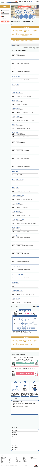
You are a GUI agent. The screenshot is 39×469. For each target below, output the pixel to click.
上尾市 (29, 29)
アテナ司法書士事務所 (15, 84)
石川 (24, 320)
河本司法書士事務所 (15, 250)
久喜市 (13, 30)
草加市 (25, 29)
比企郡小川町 (17, 34)
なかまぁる (17, 460)
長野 (21, 320)
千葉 (23, 319)
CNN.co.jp (10, 458)
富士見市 (36, 30)
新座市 (34, 29)
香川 (26, 324)
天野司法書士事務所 (15, 100)
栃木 (27, 319)
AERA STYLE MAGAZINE (18, 461)
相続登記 (19, 40)
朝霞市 (21, 30)
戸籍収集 (26, 40)
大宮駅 (13, 350)
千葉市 (25, 329)
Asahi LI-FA (24, 460)
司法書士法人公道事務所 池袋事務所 (18, 195)
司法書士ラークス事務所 (16, 92)
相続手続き (13, 40)
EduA (1, 459)
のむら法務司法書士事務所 (16, 258)
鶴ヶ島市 (18, 33)
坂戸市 (30, 30)
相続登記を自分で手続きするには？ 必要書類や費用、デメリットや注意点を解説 (21, 422)
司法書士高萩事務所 (15, 68)
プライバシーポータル (30, 465)
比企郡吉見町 (28, 34)
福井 (26, 320)
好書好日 (17, 459)
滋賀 (24, 323)
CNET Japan (10, 457)
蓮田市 (13, 33)
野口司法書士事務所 (15, 124)
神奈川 (20, 319)
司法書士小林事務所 (15, 155)
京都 (21, 323)
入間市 (15, 30)
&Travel (4, 458)
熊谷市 (32, 29)
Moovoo (2, 460)
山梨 (19, 320)
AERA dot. (10, 460)
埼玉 (21, 319)
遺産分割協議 (29, 40)
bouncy (9, 461)
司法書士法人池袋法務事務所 (16, 266)
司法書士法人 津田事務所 (16, 60)
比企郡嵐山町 (13, 34)
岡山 (19, 324)
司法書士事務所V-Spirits (16, 298)
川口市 (16, 29)
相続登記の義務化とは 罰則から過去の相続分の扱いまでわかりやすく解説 (20, 418)
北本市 (20, 33)
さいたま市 (13, 29)
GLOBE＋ (17, 458)
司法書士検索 (32, 1)
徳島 (28, 324)
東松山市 (33, 30)
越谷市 (22, 29)
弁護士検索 (25, 1)
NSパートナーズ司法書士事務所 (17, 140)
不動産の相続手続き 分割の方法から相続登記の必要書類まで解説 (19, 420)
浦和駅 (15, 350)
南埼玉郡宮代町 (33, 33)
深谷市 (17, 30)
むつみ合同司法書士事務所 (16, 108)
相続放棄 (16, 40)
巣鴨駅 (21, 133)
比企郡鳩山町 (31, 34)
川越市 (18, 29)
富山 (23, 320)
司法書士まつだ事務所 (15, 116)
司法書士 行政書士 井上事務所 (17, 290)
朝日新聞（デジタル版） (3, 457)
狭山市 (36, 29)
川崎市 (23, 329)
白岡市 (26, 33)
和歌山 (27, 323)
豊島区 (17, 93)
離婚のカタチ (2, 462)
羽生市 (15, 33)
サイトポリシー (8, 465)
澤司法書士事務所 (15, 171)
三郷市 (19, 30)
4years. (24, 457)
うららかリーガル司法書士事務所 (17, 274)
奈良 (23, 323)
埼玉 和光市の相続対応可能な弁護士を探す (25, 362)
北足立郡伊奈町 (29, 33)
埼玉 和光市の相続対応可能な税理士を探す (25, 373)
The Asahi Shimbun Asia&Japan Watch (33, 458)
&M (1, 458)
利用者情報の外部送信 (24, 465)
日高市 (24, 33)
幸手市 (22, 33)
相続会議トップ (21, 1)
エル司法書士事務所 (15, 235)
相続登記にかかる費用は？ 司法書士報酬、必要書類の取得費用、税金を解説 (21, 424)
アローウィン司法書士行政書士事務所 (18, 219)
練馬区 (17, 228)
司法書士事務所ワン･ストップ (17, 53)
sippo (16, 457)
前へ (34, 306)
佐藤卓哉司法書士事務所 (16, 227)
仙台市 (18, 329)
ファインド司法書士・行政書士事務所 (18, 179)
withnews (2, 461)
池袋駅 (21, 93)
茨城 (25, 319)
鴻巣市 (26, 30)
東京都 (13, 93)
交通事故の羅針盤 (25, 461)
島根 (24, 324)
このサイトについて (3, 465)
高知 (31, 324)
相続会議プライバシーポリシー (18, 465)
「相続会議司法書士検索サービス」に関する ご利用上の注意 (19, 331)
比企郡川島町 (24, 34)
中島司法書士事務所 (15, 148)
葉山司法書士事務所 (15, 187)
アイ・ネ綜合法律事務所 (16, 203)
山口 (21, 324)
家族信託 (32, 40)
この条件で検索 (5, 21)
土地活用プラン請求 (37, 1)
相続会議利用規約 (12, 465)
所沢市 (20, 29)
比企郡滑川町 (21, 34)
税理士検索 (28, 1)
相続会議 (24, 458)
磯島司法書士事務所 (15, 282)
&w (2, 458)
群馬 (28, 319)
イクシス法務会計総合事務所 (16, 211)
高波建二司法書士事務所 (16, 243)
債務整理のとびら (10, 462)
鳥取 (23, 324)
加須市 (28, 30)
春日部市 (27, 29)
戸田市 (24, 30)
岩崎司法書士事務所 (15, 132)
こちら (28, 332)
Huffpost (9, 459)
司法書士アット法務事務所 (16, 163)
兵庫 (19, 323)
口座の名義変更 (22, 40)
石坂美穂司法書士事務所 (16, 76)
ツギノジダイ (24, 459)
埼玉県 (13, 283)
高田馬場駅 (21, 244)
